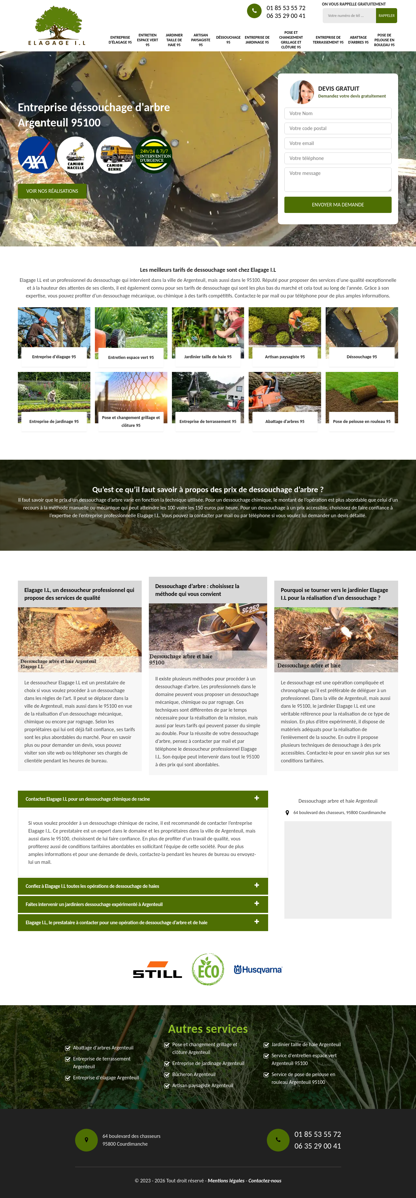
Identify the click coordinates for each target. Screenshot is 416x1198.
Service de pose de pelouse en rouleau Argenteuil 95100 (303, 1078)
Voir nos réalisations (52, 191)
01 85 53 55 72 (285, 8)
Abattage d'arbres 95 (358, 40)
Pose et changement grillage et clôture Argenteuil (204, 1048)
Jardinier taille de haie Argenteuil (306, 1044)
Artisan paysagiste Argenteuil (202, 1085)
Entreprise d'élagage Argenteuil (106, 1077)
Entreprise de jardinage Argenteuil (208, 1063)
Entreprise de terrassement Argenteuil (102, 1063)
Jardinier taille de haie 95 (174, 40)
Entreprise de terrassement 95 (328, 40)
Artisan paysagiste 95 (200, 40)
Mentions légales (226, 1181)
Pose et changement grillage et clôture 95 (291, 39)
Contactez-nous (264, 1181)
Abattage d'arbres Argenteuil (103, 1048)
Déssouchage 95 (228, 40)
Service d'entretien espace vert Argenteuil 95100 (304, 1059)
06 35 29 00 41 (285, 16)
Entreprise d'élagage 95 (120, 40)
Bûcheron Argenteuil (193, 1074)
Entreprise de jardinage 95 (257, 40)
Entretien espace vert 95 (147, 40)
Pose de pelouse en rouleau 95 (384, 40)
